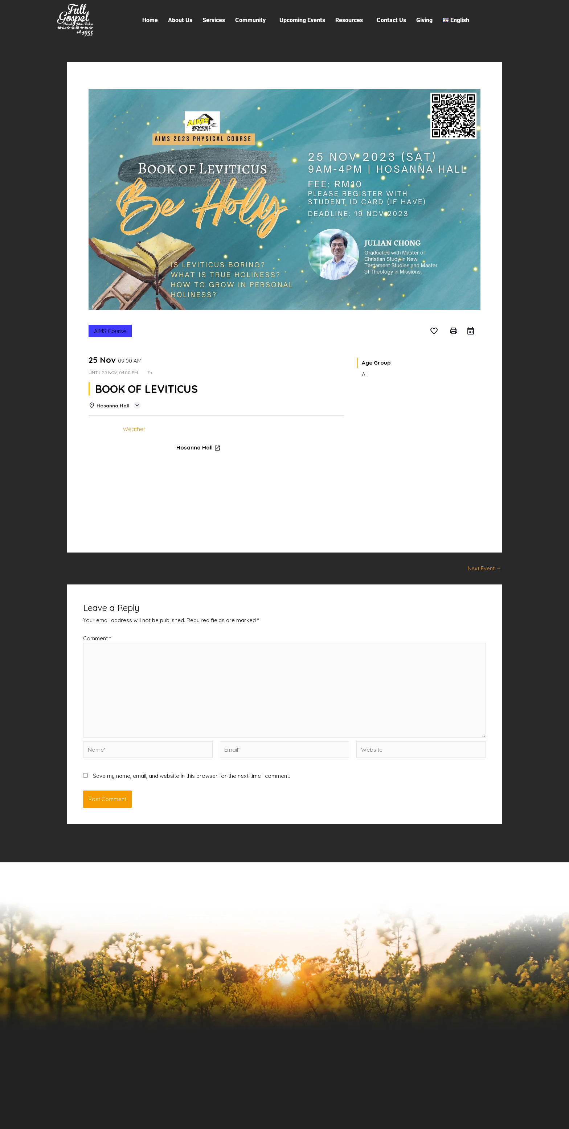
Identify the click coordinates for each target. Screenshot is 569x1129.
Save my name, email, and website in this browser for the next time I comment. (191, 770)
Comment (97, 638)
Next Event (485, 568)
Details (102, 428)
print (453, 331)
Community (250, 20)
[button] (252, 20)
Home (150, 20)
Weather (133, 428)
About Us (180, 20)
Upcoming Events (302, 20)
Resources (349, 20)
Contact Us (391, 20)
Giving (424, 20)
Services (213, 20)
